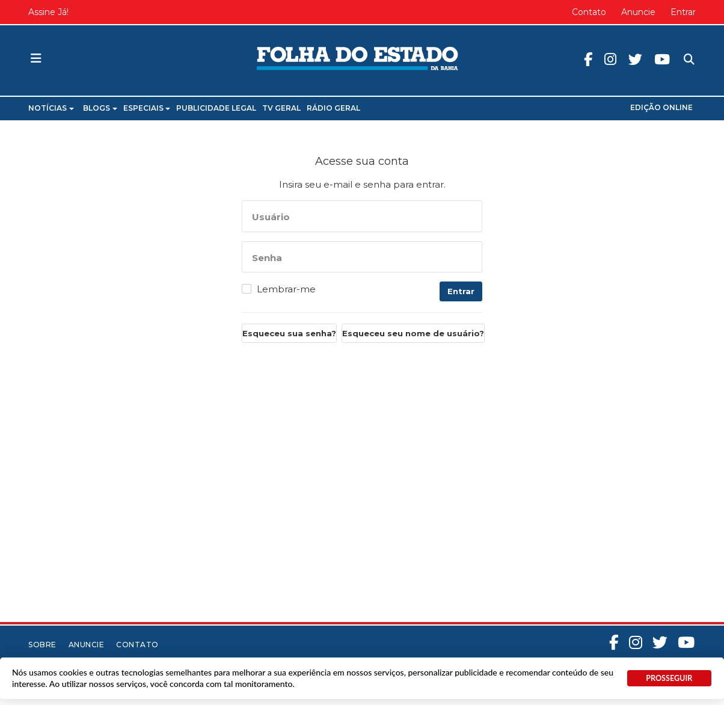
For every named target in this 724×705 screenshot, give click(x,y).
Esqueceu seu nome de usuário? (413, 333)
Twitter (635, 59)
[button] (36, 59)
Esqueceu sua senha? (289, 333)
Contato (589, 12)
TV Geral (281, 107)
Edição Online (661, 107)
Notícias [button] (51, 107)
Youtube (662, 59)
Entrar (683, 12)
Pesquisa (679, 49)
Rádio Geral (333, 107)
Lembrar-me (286, 289)
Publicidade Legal (216, 107)
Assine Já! (48, 12)
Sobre (42, 644)
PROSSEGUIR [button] (669, 678)
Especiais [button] (147, 107)
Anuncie (638, 12)
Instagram (610, 59)
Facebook (588, 59)
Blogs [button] (100, 107)
